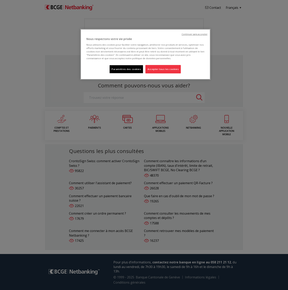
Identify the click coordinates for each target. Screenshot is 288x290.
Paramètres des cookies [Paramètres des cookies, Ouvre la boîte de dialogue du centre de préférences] (126, 69)
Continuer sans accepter (194, 34)
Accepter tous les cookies (163, 69)
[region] (145, 54)
